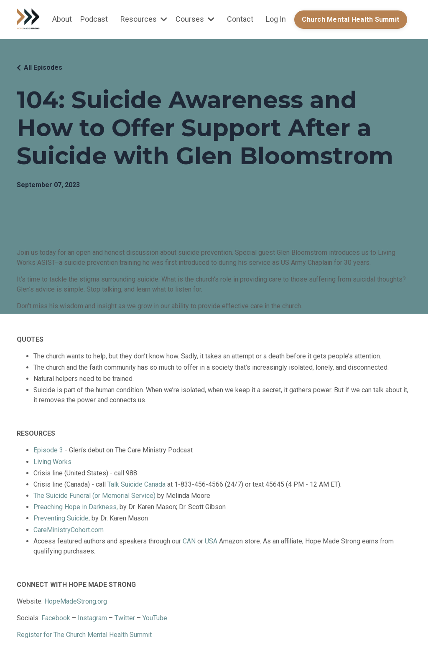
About (62, 19)
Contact (240, 19)
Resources (143, 19)
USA (211, 541)
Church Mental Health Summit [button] (351, 19)
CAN (190, 541)
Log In (276, 19)
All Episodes (43, 67)
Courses (195, 19)
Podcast (94, 19)
